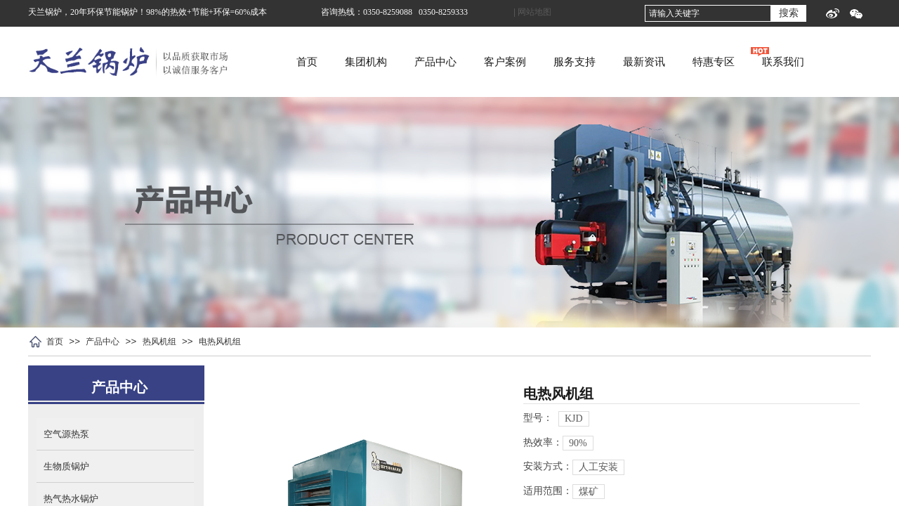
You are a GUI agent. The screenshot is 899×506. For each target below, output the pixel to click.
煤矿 (588, 491)
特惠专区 (772, 61)
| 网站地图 (532, 12)
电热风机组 (220, 341)
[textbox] (708, 13)
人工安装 (598, 467)
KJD (574, 418)
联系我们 (841, 61)
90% (578, 443)
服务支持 (633, 61)
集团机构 (424, 61)
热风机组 (159, 341)
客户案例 (563, 61)
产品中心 (494, 61)
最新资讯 (702, 61)
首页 (365, 61)
